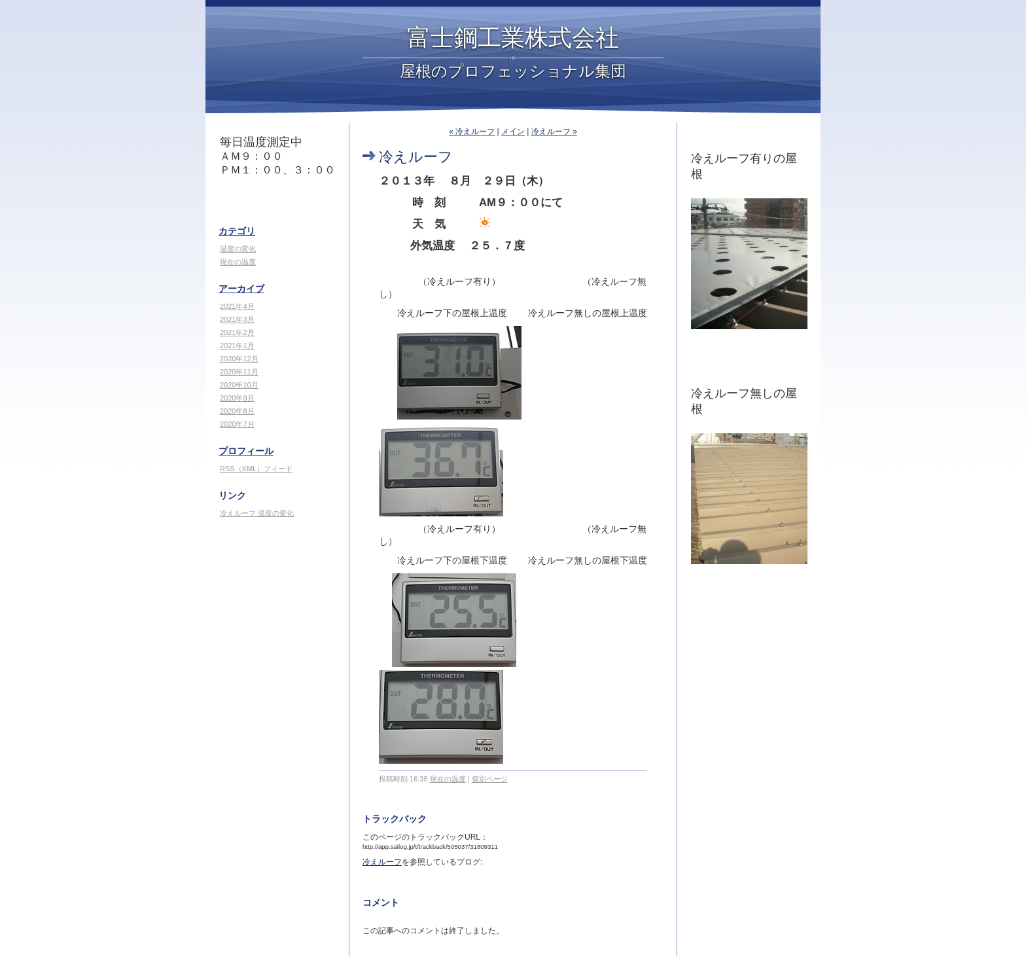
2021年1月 (237, 345)
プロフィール (246, 451)
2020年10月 (239, 385)
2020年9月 (237, 398)
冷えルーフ (382, 862)
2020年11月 (239, 372)
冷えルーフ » (554, 131)
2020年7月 (237, 424)
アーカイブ (241, 288)
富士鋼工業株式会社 (513, 38)
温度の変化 (238, 249)
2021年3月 (237, 319)
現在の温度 (238, 262)
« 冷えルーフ (472, 131)
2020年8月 (237, 411)
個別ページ (490, 779)
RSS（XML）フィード (256, 469)
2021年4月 (237, 306)
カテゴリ (237, 231)
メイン (513, 131)
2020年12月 (239, 359)
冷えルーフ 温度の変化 (257, 513)
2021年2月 (237, 332)
